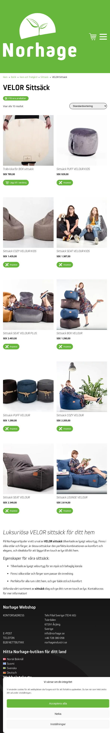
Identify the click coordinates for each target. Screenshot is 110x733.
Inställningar (58, 724)
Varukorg (92, 36)
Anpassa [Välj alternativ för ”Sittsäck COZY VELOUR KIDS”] (13, 264)
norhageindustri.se (56, 642)
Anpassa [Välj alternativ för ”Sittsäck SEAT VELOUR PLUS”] (13, 346)
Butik (13, 77)
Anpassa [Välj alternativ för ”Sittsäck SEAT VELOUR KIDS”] (67, 264)
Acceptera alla (58, 703)
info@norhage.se (54, 633)
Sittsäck (45, 77)
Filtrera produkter (17, 98)
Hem (5, 77)
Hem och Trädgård (28, 77)
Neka (58, 713)
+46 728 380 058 (54, 637)
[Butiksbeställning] (88, 106)
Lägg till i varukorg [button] (18, 182)
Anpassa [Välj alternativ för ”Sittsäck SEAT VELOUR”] (13, 510)
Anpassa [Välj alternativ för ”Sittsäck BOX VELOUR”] (67, 346)
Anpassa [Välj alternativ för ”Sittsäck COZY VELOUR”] (67, 428)
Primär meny (103, 36)
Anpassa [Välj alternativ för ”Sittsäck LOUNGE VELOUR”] (67, 510)
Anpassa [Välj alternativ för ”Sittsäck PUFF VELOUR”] (13, 428)
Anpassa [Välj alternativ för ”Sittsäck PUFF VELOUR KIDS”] (67, 182)
